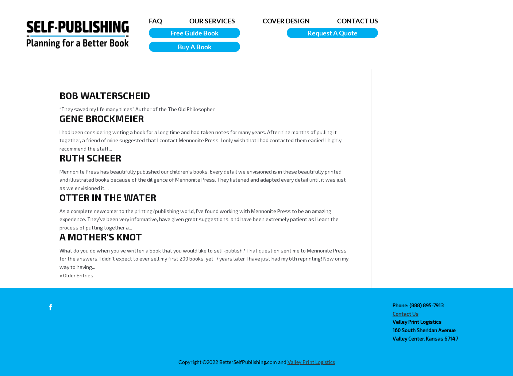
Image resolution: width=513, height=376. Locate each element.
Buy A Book (195, 47)
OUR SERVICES (212, 21)
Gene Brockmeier (101, 118)
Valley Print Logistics (311, 362)
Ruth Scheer (90, 157)
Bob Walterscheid (104, 95)
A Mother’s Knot (100, 236)
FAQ (155, 21)
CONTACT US (357, 21)
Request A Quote (333, 33)
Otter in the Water (107, 197)
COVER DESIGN (286, 21)
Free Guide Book (194, 33)
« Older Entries (76, 275)
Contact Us (405, 314)
